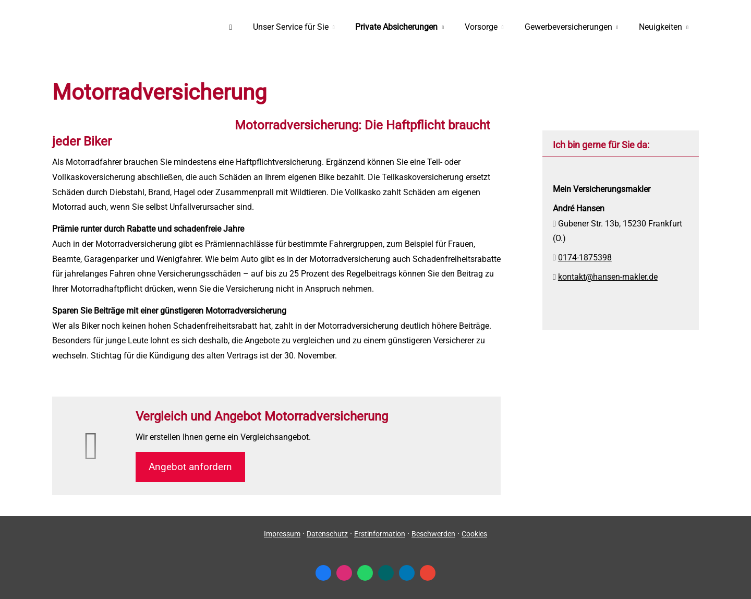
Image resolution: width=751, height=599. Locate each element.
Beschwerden (433, 534)
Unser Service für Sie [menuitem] (291, 27)
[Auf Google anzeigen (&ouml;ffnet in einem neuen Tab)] (427, 573)
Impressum (282, 534)
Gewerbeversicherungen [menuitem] (568, 27)
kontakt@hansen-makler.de (608, 277)
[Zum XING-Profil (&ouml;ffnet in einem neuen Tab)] (386, 573)
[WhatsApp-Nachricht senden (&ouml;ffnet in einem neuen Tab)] (365, 573)
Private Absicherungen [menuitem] (396, 27)
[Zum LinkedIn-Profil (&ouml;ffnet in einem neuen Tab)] (407, 573)
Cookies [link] (474, 534)
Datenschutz (327, 534)
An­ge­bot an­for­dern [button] (190, 467)
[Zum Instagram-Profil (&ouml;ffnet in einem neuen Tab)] (344, 573)
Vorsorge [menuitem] (481, 27)
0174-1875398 (585, 257)
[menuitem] (230, 26)
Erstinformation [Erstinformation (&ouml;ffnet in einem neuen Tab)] (379, 534)
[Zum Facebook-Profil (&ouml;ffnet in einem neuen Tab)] (323, 573)
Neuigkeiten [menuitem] (660, 27)
